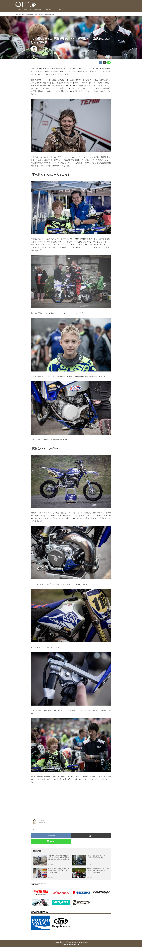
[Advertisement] (47, 800)
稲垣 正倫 (42, 50)
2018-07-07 (43, 48)
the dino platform (73, 944)
